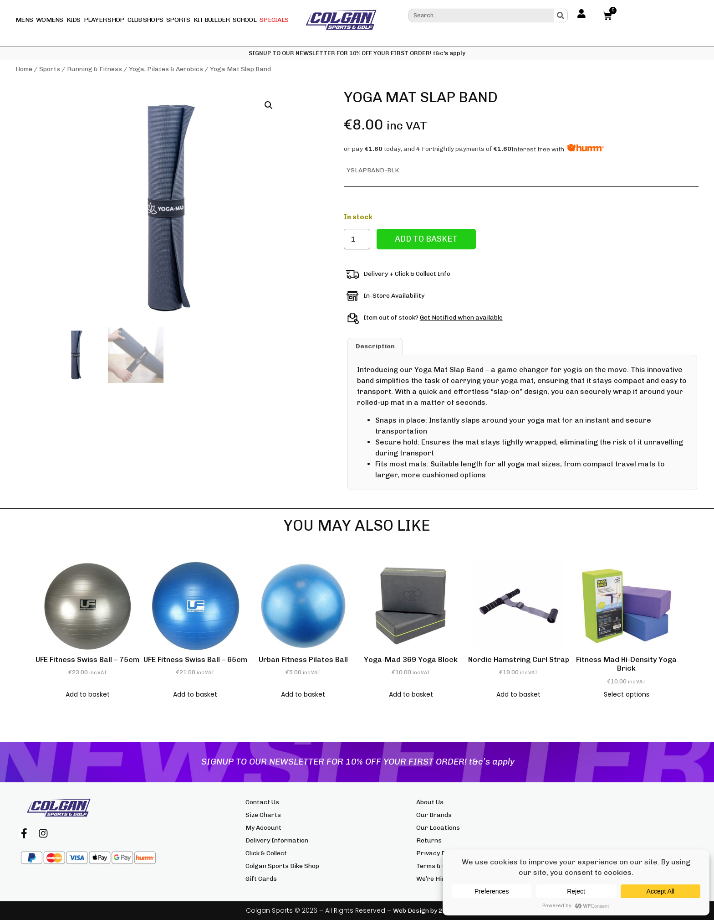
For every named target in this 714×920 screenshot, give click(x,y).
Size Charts (263, 815)
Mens (24, 20)
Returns (429, 840)
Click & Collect (266, 853)
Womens (49, 20)
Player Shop (104, 20)
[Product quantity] (357, 239)
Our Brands (434, 815)
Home (23, 69)
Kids (73, 20)
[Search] (560, 15)
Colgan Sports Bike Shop (282, 866)
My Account (263, 828)
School (244, 20)
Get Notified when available (461, 317)
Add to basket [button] (88, 694)
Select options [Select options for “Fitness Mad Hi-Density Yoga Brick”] (626, 694)
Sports (178, 20)
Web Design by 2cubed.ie (430, 911)
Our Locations (438, 828)
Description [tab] (375, 346)
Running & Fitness (94, 69)
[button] (268, 105)
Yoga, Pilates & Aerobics (166, 69)
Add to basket (426, 239)
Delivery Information (276, 840)
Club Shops (145, 20)
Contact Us (262, 802)
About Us (430, 802)
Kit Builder (212, 20)
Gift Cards (261, 879)
